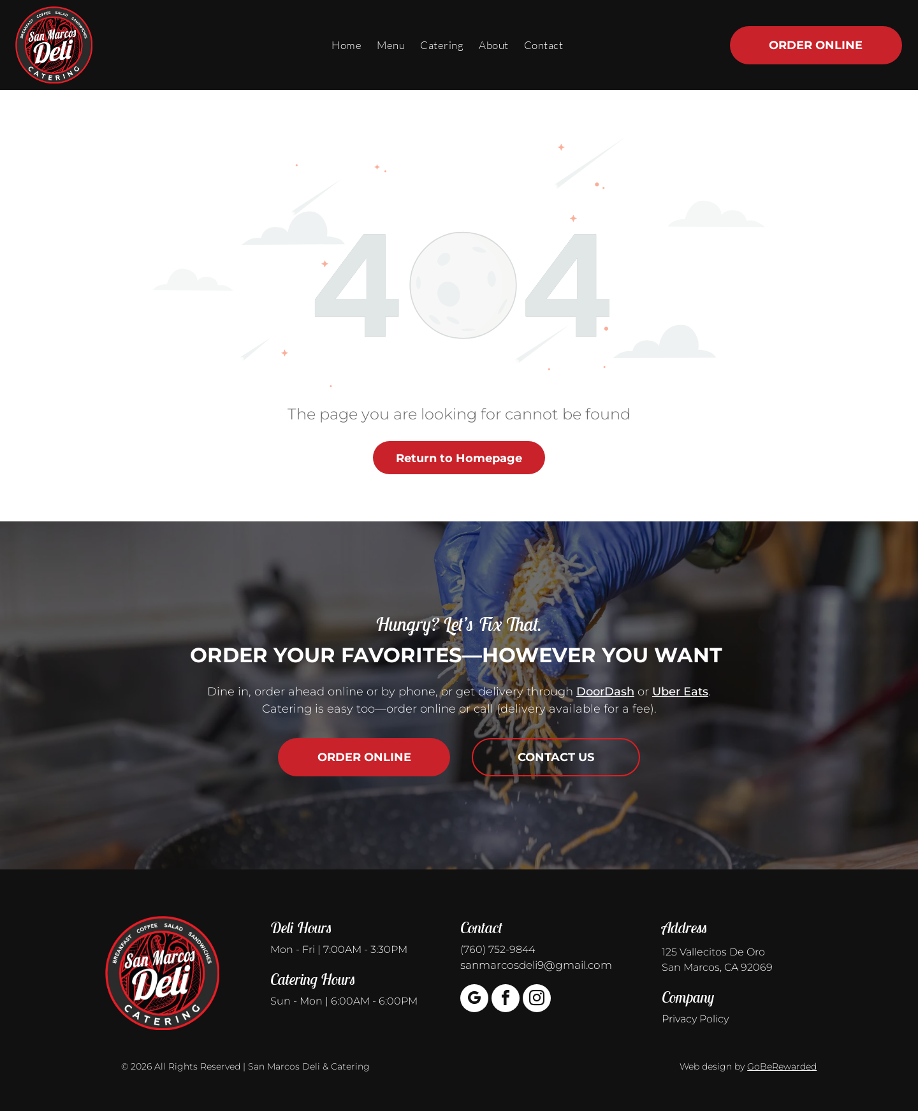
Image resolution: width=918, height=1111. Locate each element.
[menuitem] (346, 44)
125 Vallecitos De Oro (713, 952)
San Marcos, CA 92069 (717, 967)
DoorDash (605, 692)
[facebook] (506, 999)
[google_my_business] (474, 999)
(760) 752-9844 (497, 949)
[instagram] (537, 999)
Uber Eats (680, 692)
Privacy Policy (695, 1019)
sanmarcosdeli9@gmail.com (536, 965)
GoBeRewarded (782, 1066)
